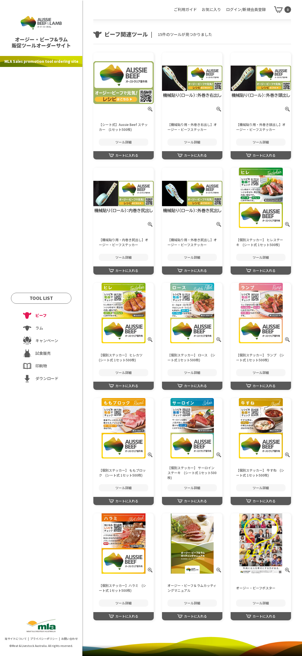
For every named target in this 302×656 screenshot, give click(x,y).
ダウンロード (46, 378)
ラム (39, 328)
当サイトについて (16, 639)
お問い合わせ (69, 639)
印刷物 (41, 365)
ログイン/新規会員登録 (246, 9)
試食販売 (43, 353)
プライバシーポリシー (44, 639)
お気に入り (211, 9)
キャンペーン (46, 340)
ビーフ (41, 315)
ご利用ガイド (185, 9)
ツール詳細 (123, 142)
